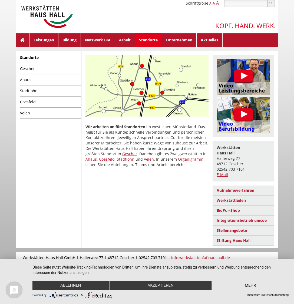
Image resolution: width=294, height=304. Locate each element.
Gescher (27, 68)
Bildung (69, 39)
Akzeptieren (160, 285)
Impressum (253, 294)
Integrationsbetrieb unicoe (242, 220)
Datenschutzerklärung (275, 294)
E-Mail (222, 174)
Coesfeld (28, 101)
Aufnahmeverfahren (235, 190)
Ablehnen (70, 285)
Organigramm (190, 159)
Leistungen (44, 39)
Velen (25, 112)
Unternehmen (179, 39)
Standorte (148, 39)
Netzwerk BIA (98, 39)
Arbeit (125, 39)
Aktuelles (209, 39)
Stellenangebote (232, 230)
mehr (250, 285)
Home (22, 40)
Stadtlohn (29, 90)
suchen (271, 3)
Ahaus (25, 79)
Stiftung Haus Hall (233, 240)
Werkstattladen (231, 200)
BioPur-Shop (228, 210)
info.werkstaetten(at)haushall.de (200, 257)
